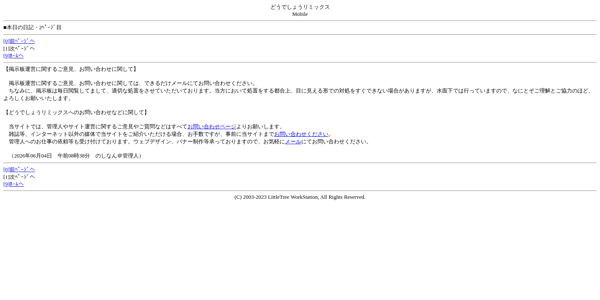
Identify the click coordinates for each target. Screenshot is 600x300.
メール (293, 141)
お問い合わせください (301, 134)
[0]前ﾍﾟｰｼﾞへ (19, 41)
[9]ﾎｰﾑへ (13, 55)
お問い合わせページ (212, 126)
